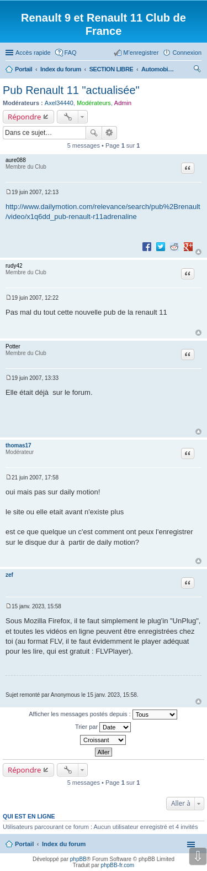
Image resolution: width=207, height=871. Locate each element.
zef (9, 575)
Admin (122, 103)
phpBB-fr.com (118, 865)
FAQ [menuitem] (71, 52)
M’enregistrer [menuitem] (140, 52)
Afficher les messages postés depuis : (103, 714)
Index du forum (64, 844)
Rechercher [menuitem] (197, 70)
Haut (198, 252)
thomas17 (18, 445)
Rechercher (94, 132)
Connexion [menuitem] (186, 52)
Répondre (24, 117)
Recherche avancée (109, 132)
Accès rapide (33, 52)
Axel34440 (59, 103)
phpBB (78, 859)
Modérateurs (94, 103)
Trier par (103, 727)
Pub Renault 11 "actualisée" (71, 90)
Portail (23, 69)
